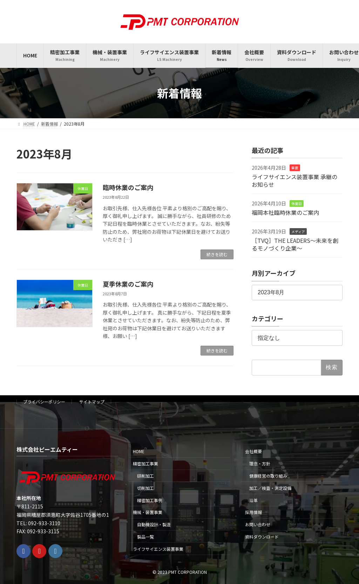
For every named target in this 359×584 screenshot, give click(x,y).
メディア (298, 231)
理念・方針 (259, 463)
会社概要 (253, 451)
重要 (294, 167)
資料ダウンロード (262, 537)
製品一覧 (145, 537)
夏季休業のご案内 (128, 283)
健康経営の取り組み (268, 476)
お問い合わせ (257, 524)
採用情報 (253, 512)
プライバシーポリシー (44, 401)
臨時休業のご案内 (128, 187)
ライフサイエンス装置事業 (158, 549)
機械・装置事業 (147, 512)
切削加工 (145, 488)
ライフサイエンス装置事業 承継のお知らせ (294, 180)
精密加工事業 (145, 463)
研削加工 (145, 476)
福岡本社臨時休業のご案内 (285, 212)
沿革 (253, 500)
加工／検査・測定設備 (270, 488)
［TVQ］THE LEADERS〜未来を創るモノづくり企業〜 (295, 244)
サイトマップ (91, 401)
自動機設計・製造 (154, 524)
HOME (138, 451)
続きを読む (217, 254)
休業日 (296, 203)
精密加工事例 (149, 500)
